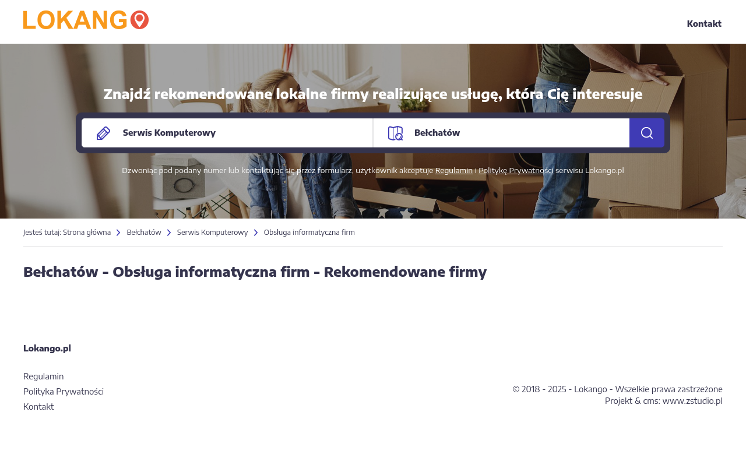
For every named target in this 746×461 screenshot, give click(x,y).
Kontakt (704, 24)
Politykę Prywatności (515, 170)
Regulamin (454, 170)
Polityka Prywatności (63, 391)
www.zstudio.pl (693, 401)
